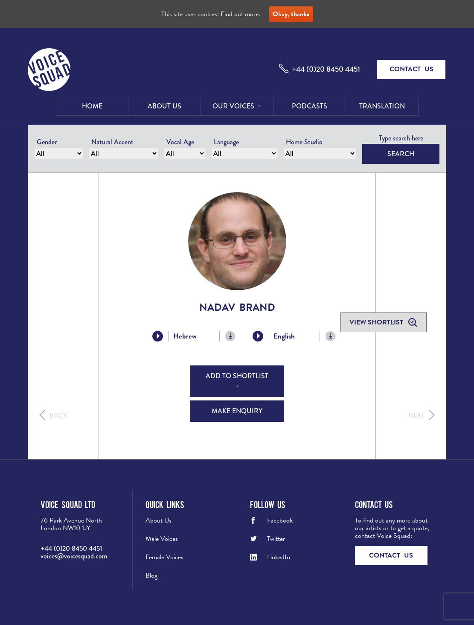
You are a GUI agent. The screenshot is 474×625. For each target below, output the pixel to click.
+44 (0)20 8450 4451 (326, 69)
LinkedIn (278, 557)
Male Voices (161, 539)
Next (416, 415)
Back (58, 415)
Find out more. (240, 14)
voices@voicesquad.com (74, 556)
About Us (164, 106)
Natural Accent (112, 142)
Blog (151, 575)
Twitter (276, 539)
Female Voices (164, 557)
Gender (47, 142)
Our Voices (233, 106)
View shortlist (377, 322)
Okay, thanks (291, 14)
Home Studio (304, 142)
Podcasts (309, 106)
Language (226, 142)
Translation (382, 106)
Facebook (280, 520)
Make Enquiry (237, 411)
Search (400, 154)
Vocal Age (180, 142)
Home (92, 106)
